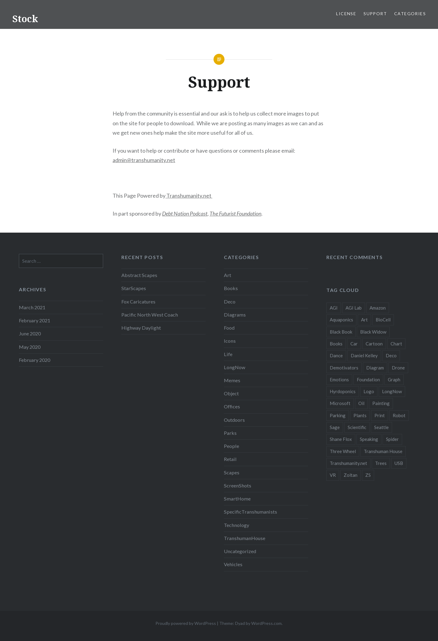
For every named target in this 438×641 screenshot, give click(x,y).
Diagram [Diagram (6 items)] (375, 367)
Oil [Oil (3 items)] (361, 403)
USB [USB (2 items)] (399, 463)
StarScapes (133, 288)
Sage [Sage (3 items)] (335, 427)
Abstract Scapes (139, 275)
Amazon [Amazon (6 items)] (378, 307)
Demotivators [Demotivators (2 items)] (344, 367)
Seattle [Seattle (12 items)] (381, 427)
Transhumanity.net (188, 195)
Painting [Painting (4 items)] (381, 403)
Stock (25, 18)
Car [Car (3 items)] (354, 343)
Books (231, 288)
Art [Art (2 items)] (364, 319)
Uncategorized (240, 551)
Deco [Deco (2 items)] (391, 355)
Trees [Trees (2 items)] (381, 463)
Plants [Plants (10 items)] (360, 415)
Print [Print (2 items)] (379, 415)
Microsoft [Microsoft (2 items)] (340, 403)
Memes (232, 380)
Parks (230, 433)
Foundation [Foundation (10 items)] (368, 379)
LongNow (234, 367)
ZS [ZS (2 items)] (368, 475)
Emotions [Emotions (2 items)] (339, 379)
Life (228, 354)
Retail (230, 459)
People (231, 446)
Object (231, 393)
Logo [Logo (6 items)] (368, 391)
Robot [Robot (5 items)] (399, 415)
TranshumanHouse (244, 538)
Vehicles (233, 564)
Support (375, 13)
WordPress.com (266, 623)
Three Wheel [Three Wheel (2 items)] (343, 451)
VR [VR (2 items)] (333, 475)
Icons (230, 341)
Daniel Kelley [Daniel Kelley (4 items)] (364, 355)
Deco (229, 301)
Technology (236, 525)
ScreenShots (237, 485)
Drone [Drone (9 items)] (398, 367)
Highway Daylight (141, 328)
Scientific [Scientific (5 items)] (357, 427)
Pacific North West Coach (149, 314)
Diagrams (235, 314)
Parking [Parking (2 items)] (338, 415)
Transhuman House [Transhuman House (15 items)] (383, 451)
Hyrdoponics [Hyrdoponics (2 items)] (343, 391)
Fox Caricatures (138, 301)
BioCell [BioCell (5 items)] (383, 319)
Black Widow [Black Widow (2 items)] (373, 331)
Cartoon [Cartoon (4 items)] (374, 343)
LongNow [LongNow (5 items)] (392, 391)
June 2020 (30, 333)
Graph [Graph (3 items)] (394, 379)
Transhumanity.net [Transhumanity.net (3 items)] (348, 463)
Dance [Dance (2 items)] (336, 355)
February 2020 (34, 360)
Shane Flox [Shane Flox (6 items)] (341, 439)
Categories (410, 13)
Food (229, 328)
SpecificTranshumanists (250, 512)
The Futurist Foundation (235, 213)
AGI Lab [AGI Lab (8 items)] (354, 307)
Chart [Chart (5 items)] (396, 343)
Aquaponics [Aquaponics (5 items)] (341, 319)
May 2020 (29, 347)
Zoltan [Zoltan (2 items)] (350, 475)
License (346, 13)
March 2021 (32, 307)
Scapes (231, 472)
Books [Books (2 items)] (336, 343)
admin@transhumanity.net (144, 160)
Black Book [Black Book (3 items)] (341, 331)
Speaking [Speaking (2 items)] (369, 439)
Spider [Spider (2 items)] (392, 439)
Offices (232, 406)
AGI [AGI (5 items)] (334, 307)
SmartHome (237, 498)
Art (227, 275)
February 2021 (34, 320)
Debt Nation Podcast (184, 213)
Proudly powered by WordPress (185, 623)
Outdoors (234, 420)
